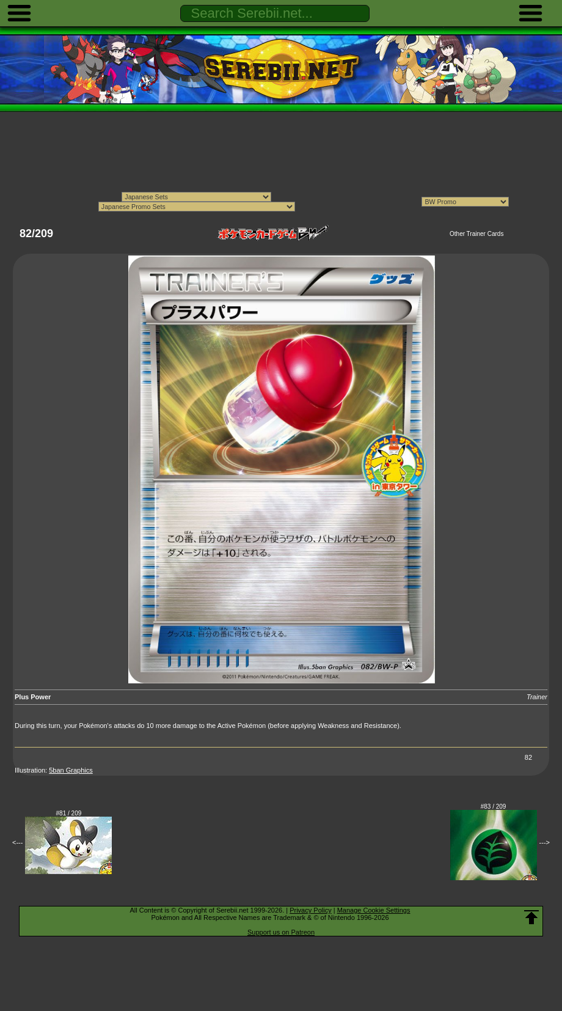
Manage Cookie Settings (374, 910)
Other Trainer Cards (476, 233)
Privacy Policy (310, 910)
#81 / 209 (69, 813)
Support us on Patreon (281, 932)
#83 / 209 (493, 806)
